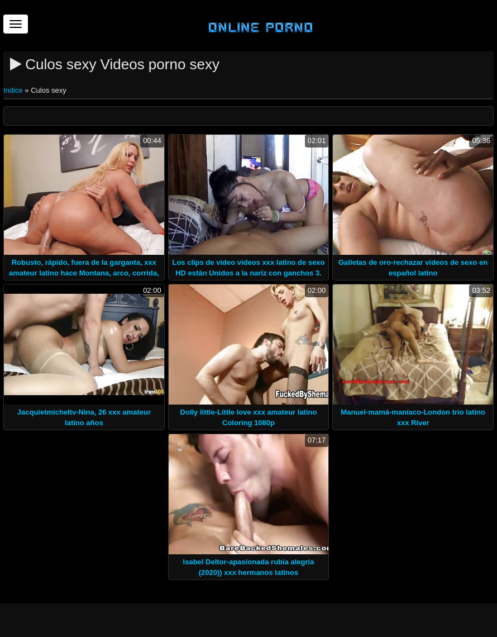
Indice (14, 90)
